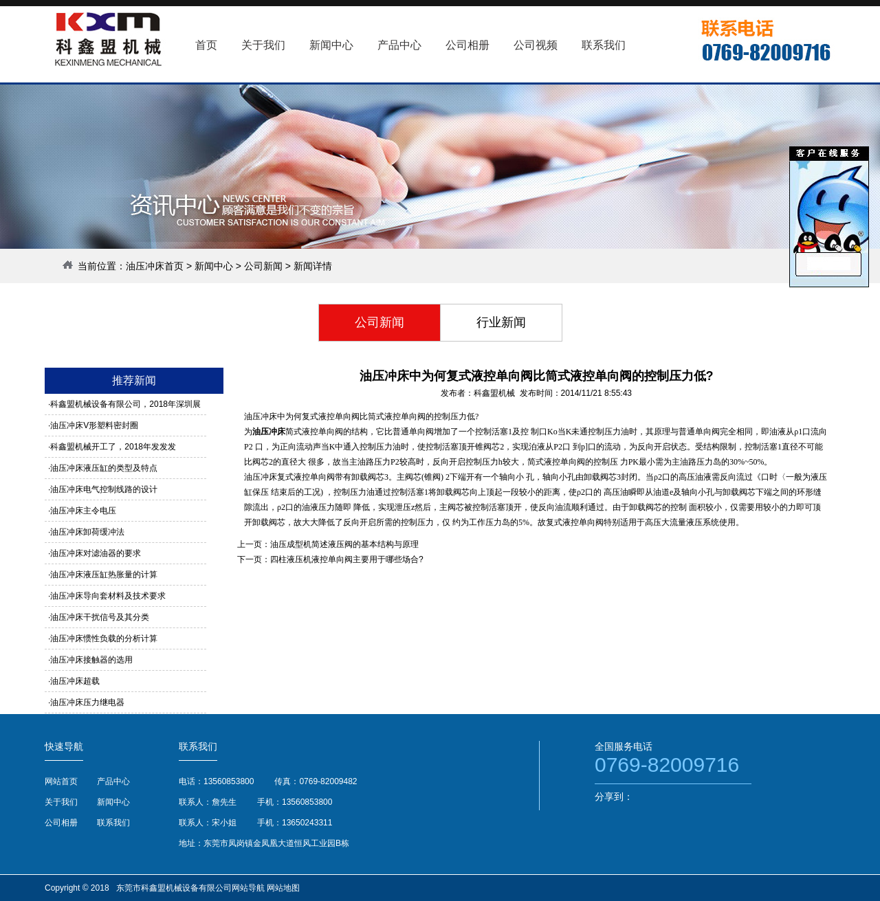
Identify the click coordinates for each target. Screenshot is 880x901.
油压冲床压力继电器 (87, 702)
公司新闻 (263, 265)
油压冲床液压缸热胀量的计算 (103, 574)
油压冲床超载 (75, 681)
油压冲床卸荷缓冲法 (87, 532)
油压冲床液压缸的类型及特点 (103, 468)
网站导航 (248, 888)
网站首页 (61, 781)
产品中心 (113, 781)
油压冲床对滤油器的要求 (95, 553)
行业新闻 (501, 322)
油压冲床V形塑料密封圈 (94, 425)
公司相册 (61, 822)
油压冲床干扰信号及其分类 (99, 617)
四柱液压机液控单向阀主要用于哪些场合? (347, 559)
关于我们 (61, 802)
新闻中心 (214, 265)
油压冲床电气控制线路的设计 (103, 489)
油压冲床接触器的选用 (91, 660)
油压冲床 (268, 431)
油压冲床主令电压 (83, 510)
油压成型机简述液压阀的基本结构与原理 (344, 544)
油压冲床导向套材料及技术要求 (108, 596)
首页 (206, 45)
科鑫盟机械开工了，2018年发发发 (113, 447)
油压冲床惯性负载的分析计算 (103, 638)
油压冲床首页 (155, 265)
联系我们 (113, 822)
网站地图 (283, 888)
